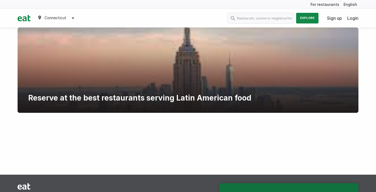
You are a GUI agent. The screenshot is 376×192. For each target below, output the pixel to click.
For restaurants (324, 4)
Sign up (334, 18)
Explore (307, 18)
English (350, 4)
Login (352, 18)
